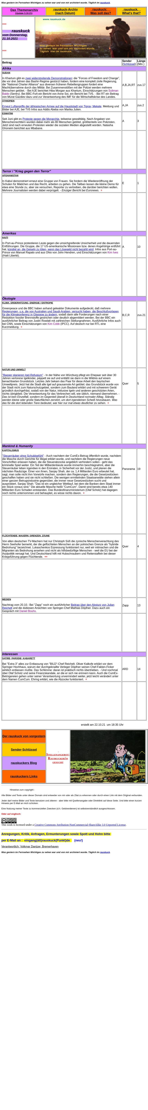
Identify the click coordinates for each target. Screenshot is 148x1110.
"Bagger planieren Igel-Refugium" (22, 375)
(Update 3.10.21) (23, 13)
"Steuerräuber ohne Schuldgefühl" (23, 455)
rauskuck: (101, 9)
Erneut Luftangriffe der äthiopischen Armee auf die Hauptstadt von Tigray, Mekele (51, 106)
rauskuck (105, 2)
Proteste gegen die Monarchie (40, 118)
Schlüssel (129, 64)
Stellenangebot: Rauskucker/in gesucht (57, 756)
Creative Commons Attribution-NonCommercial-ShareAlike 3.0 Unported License (80, 824)
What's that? (131, 13)
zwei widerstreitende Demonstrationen (48, 78)
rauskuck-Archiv (65, 9)
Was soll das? (100, 13)
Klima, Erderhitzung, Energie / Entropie (27, 303)
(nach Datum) (65, 13)
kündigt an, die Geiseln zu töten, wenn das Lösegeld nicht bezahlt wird (51, 249)
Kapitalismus (10, 450)
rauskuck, (131, 9)
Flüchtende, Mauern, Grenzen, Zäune (26, 535)
